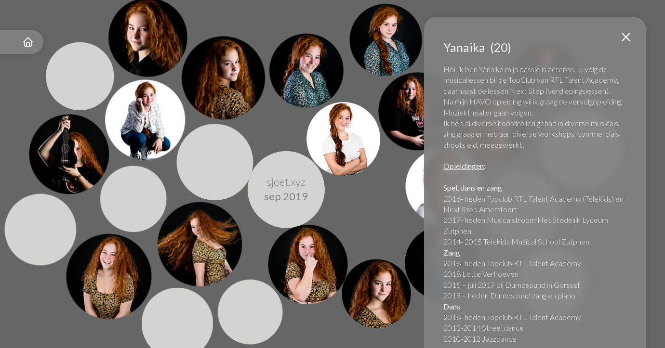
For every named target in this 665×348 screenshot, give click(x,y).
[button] (626, 37)
